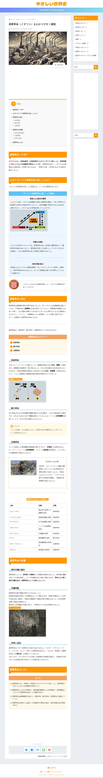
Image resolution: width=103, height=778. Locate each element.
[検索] (96, 69)
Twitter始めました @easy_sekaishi (51, 10)
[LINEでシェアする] (44, 750)
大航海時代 (14, 202)
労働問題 (17, 135)
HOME (51, 769)
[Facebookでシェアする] (31, 750)
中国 (78, 40)
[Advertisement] (37, 82)
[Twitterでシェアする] (24, 750)
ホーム (43, 773)
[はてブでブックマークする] (37, 750)
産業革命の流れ (18, 117)
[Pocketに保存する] (51, 750)
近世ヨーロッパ (82, 53)
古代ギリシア (81, 28)
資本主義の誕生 (19, 133)
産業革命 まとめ (18, 142)
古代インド (80, 36)
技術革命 (17, 120)
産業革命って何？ (19, 110)
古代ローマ (80, 32)
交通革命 (17, 126)
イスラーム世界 (82, 44)
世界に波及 (18, 138)
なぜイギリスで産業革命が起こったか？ (26, 113)
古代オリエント (82, 23)
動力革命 (17, 123)
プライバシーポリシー (55, 773)
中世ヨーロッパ (82, 48)
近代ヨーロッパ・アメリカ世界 (56, 757)
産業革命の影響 (18, 130)
